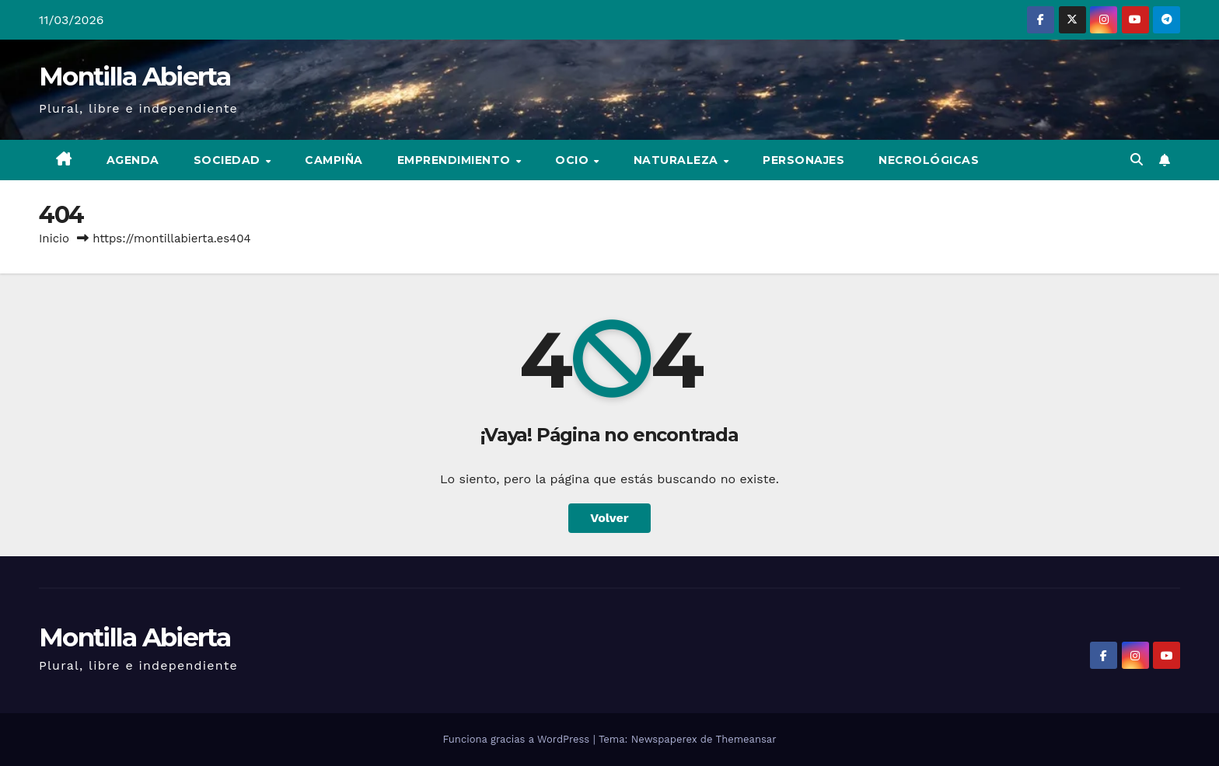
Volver (609, 517)
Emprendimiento (456, 160)
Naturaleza (678, 160)
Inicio (54, 238)
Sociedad (229, 160)
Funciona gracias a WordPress (517, 739)
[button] (1136, 159)
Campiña (334, 160)
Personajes (803, 160)
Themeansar (746, 739)
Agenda (133, 160)
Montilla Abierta (134, 76)
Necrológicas (928, 160)
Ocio (573, 160)
